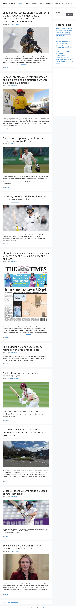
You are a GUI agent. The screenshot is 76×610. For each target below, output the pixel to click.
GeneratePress (46, 607)
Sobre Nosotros (59, 3)
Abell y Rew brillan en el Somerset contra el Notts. (22, 374)
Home (20, 3)
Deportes (27, 3)
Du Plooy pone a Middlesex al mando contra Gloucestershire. (24, 198)
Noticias (42, 3)
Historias (34, 3)
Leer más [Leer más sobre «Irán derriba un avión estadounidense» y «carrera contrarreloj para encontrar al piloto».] (28, 334)
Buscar (58, 12)
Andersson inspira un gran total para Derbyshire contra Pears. (24, 139)
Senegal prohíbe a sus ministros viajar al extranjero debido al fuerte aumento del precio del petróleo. (25, 79)
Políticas (69, 3)
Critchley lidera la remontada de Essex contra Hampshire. (25, 492)
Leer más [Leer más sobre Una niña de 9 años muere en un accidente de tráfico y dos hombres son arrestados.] (5, 478)
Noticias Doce (9, 3)
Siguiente (14, 602)
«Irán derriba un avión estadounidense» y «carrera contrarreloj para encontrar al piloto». (26, 255)
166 (9, 602)
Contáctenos (49, 3)
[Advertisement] (64, 92)
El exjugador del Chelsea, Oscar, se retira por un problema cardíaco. (23, 348)
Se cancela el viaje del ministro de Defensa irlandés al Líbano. (22, 547)
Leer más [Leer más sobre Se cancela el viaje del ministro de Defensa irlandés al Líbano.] (18, 591)
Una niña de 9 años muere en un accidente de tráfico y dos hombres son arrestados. (25, 432)
